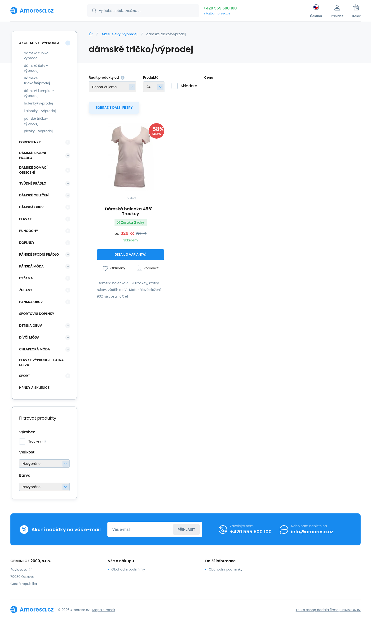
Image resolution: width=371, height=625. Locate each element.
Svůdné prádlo (32, 183)
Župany (25, 290)
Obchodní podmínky (128, 569)
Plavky (25, 219)
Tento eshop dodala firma (317, 609)
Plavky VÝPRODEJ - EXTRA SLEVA (41, 362)
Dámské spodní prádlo (32, 155)
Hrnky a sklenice (34, 387)
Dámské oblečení (34, 195)
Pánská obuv (31, 301)
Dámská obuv (31, 207)
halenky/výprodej (38, 103)
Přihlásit (186, 529)
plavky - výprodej (38, 131)
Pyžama (26, 278)
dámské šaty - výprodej (36, 68)
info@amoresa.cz (216, 13)
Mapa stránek (103, 609)
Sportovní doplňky (36, 313)
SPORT (24, 375)
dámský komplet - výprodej (39, 93)
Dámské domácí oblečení (33, 170)
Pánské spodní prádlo (39, 254)
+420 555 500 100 (220, 8)
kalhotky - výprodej (40, 111)
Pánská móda (31, 266)
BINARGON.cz (350, 609)
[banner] (42, 10)
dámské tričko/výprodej (37, 81)
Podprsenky (30, 142)
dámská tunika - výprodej (37, 55)
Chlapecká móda (34, 349)
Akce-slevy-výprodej (119, 34)
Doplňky (26, 242)
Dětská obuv (30, 325)
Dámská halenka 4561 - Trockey (130, 211)
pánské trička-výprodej (36, 121)
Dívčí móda (29, 337)
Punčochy (28, 230)
